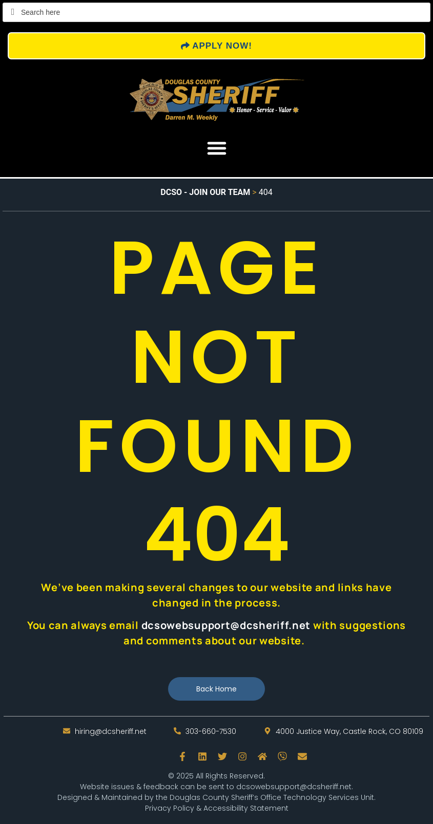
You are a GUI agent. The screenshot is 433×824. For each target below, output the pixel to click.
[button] (216, 148)
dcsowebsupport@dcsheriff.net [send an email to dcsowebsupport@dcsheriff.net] (226, 625)
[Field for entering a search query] (216, 12)
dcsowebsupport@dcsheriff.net (294, 787)
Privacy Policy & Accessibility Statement (216, 808)
